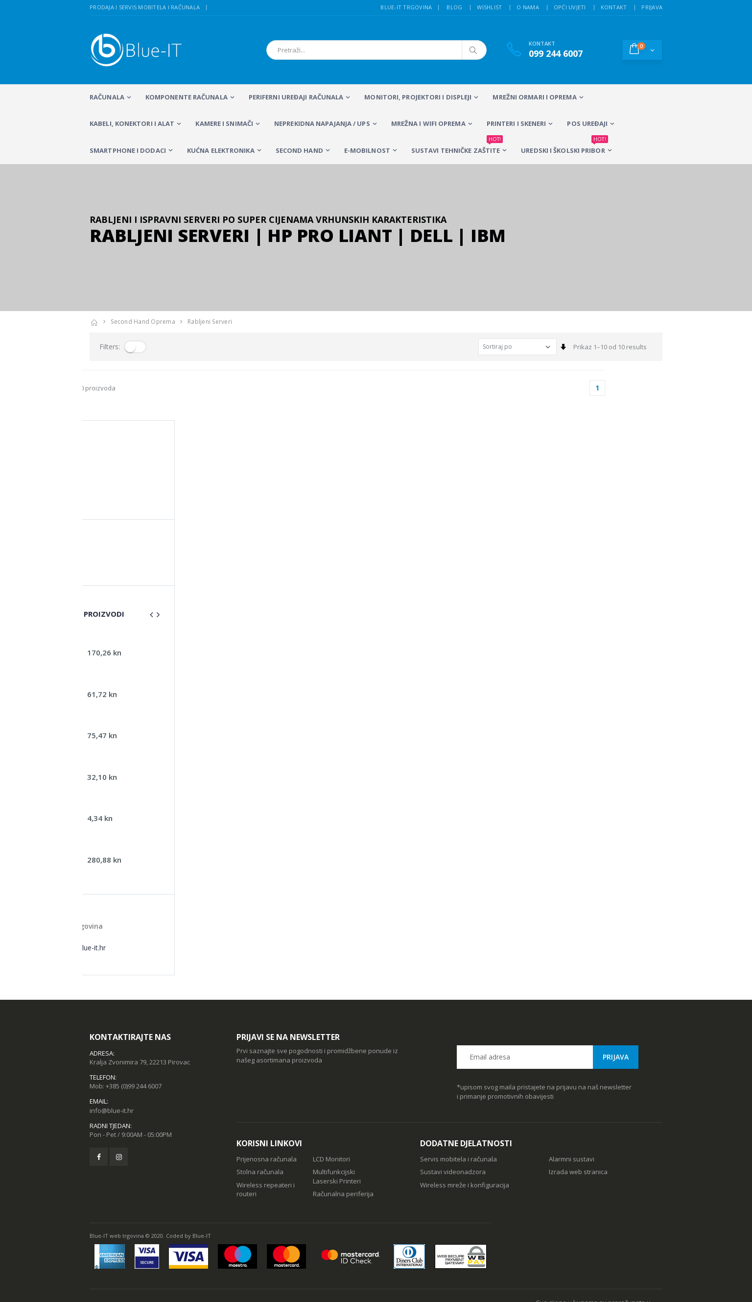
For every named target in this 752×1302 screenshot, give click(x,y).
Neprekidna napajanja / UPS (322, 123)
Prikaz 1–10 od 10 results (610, 346)
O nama (528, 7)
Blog (454, 7)
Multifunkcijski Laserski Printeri (337, 1125)
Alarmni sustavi (571, 1108)
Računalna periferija (343, 1143)
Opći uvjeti (570, 7)
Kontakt (614, 7)
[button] (642, 49)
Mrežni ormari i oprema (534, 97)
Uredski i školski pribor (564, 146)
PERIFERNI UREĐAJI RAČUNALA (296, 97)
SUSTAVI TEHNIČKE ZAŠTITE (457, 146)
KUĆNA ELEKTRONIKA (221, 150)
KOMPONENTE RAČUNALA (186, 97)
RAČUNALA (107, 97)
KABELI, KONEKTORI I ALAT (132, 123)
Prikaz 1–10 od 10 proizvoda (131, 388)
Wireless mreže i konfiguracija (464, 1134)
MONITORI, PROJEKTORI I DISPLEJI (417, 97)
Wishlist (489, 7)
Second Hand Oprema (143, 321)
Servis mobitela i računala (458, 1108)
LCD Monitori (331, 1108)
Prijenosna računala (266, 1108)
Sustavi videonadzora (453, 1121)
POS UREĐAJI (587, 123)
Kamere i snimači (224, 123)
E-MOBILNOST (367, 150)
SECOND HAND (299, 150)
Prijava (651, 7)
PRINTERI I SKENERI (516, 123)
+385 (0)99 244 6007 (134, 1035)
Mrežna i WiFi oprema (428, 123)
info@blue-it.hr (112, 1060)
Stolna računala (259, 1121)
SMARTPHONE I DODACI (128, 150)
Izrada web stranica (578, 1121)
